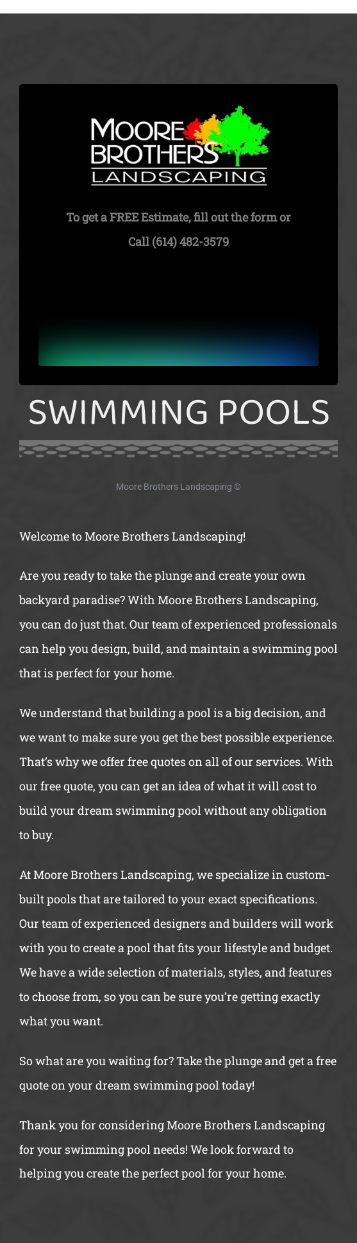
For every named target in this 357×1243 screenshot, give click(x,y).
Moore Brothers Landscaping (174, 487)
